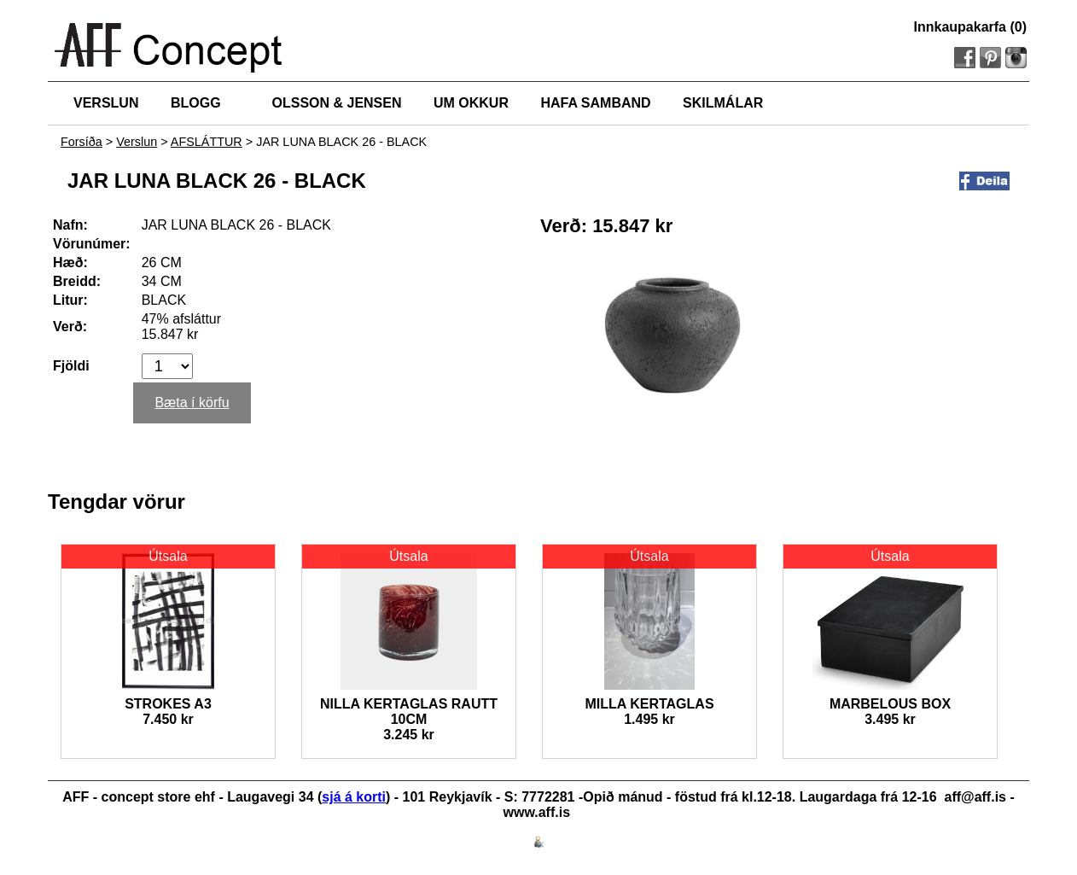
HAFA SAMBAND (595, 103)
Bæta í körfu (191, 402)
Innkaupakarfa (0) (970, 27)
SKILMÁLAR (723, 103)
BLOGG (196, 103)
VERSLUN (105, 103)
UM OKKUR (471, 103)
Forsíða (81, 142)
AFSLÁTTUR (206, 142)
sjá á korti (354, 797)
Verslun (136, 142)
